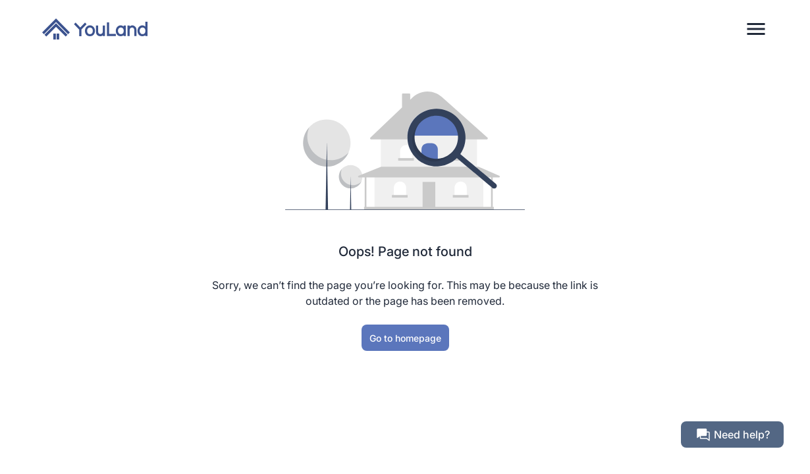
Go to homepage (405, 338)
